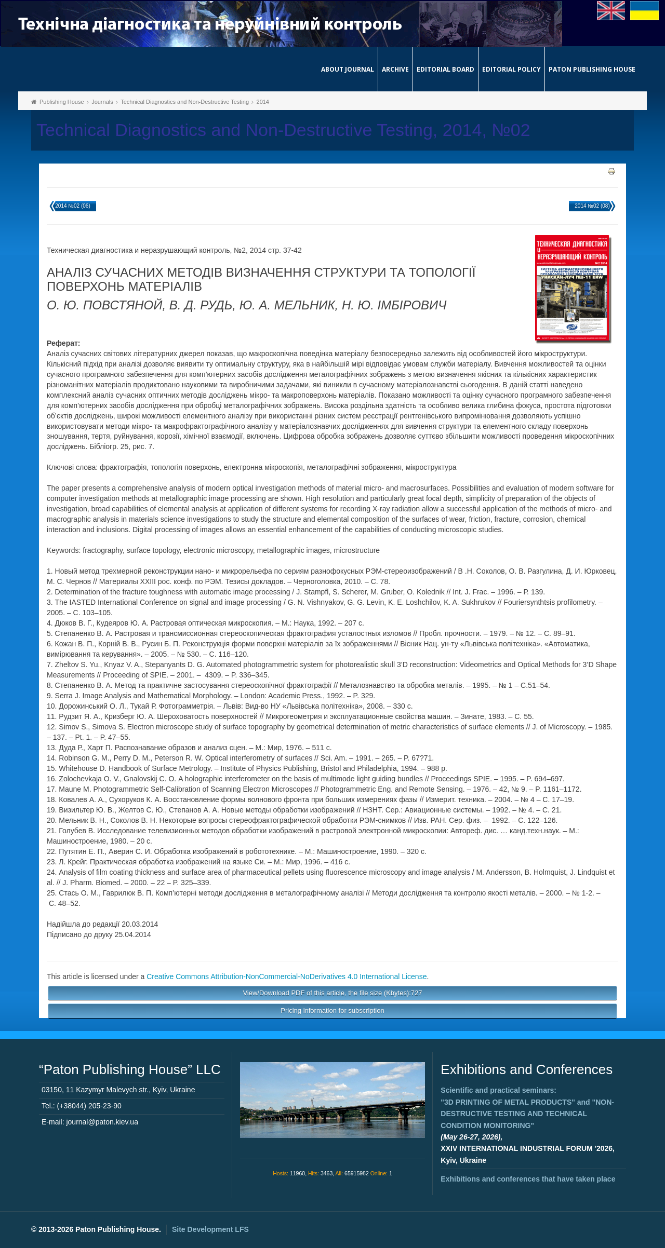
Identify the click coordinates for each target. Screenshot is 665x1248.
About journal (347, 69)
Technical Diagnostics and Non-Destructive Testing (185, 102)
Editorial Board (445, 69)
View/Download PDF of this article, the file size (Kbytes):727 (332, 993)
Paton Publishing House (592, 69)
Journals (102, 102)
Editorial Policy (511, 69)
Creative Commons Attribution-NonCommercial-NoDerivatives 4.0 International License (287, 976)
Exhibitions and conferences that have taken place (528, 1179)
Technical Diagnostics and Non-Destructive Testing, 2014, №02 (283, 130)
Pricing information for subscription (332, 1010)
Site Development (210, 1229)
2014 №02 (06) (72, 206)
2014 (263, 102)
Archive (395, 69)
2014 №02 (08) (592, 206)
